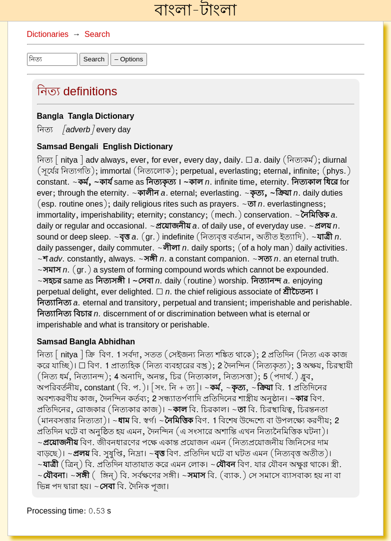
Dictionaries (48, 34)
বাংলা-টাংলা (195, 10)
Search (97, 34)
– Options (128, 59)
